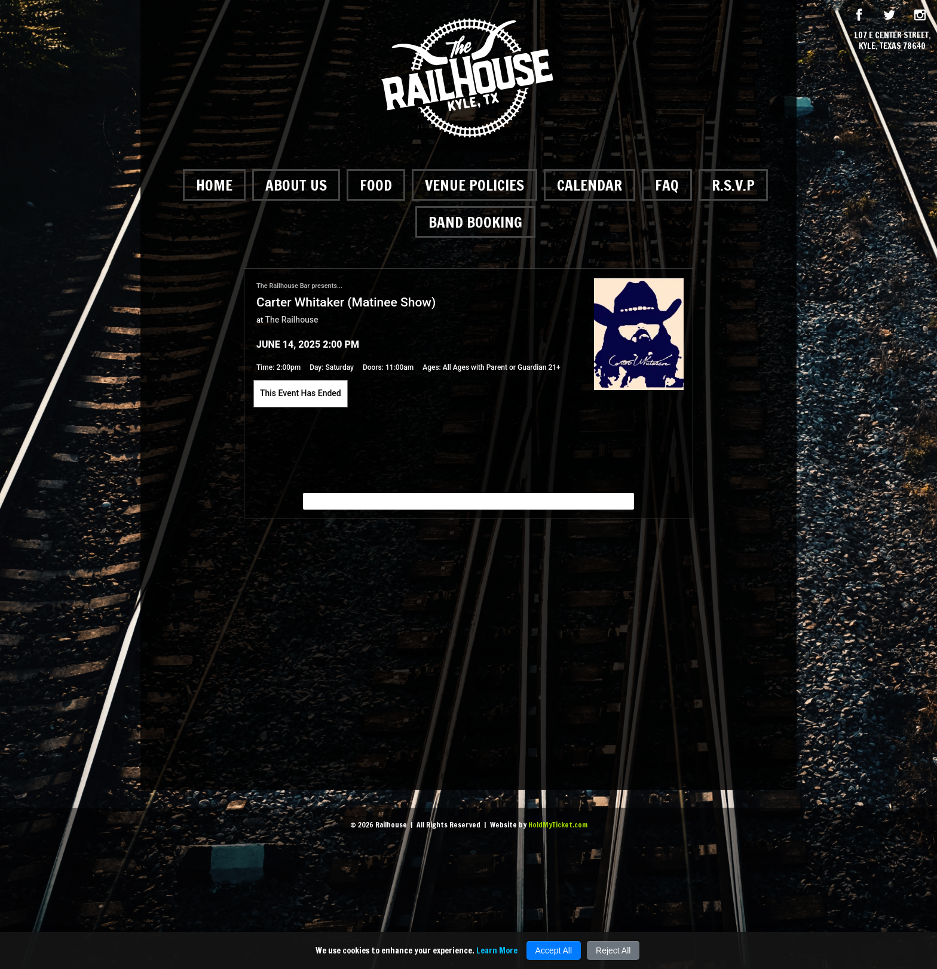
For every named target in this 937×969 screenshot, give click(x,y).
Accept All (553, 950)
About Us (296, 184)
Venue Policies (474, 184)
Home (214, 184)
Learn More (497, 950)
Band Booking (475, 221)
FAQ (667, 184)
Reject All (613, 950)
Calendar (589, 184)
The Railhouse (292, 319)
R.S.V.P (733, 184)
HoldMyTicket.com (557, 825)
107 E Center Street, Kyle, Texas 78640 (892, 40)
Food (376, 184)
